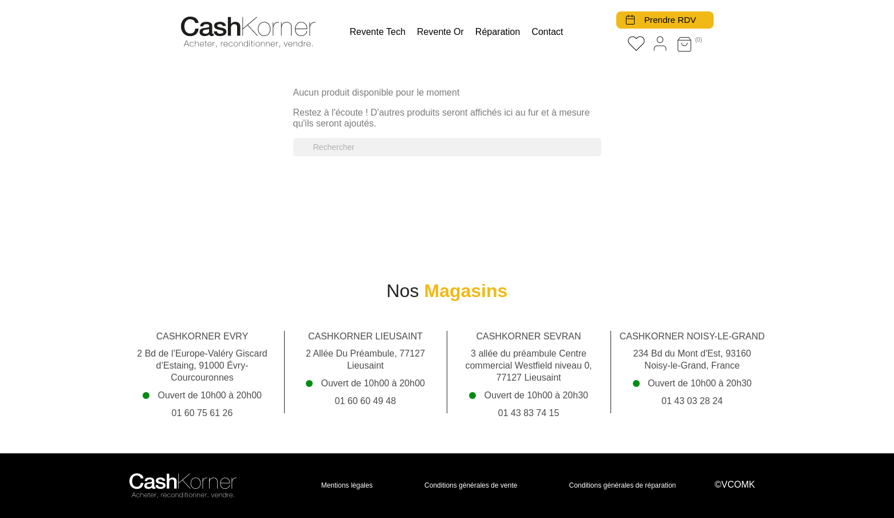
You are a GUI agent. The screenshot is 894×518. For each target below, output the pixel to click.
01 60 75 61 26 (202, 413)
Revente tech (378, 32)
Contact (547, 32)
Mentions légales (347, 485)
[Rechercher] (447, 147)
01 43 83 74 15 (529, 413)
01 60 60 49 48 (365, 401)
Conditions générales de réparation (622, 485)
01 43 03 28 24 (692, 401)
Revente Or (440, 32)
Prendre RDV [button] (668, 20)
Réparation (497, 32)
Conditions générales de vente (470, 485)
